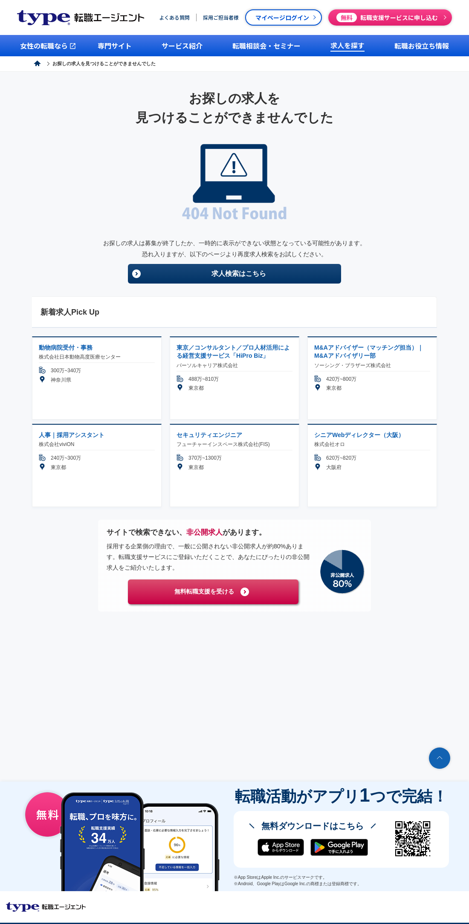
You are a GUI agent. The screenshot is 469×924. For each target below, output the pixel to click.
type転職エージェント (65, 63)
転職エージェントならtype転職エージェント (46, 907)
